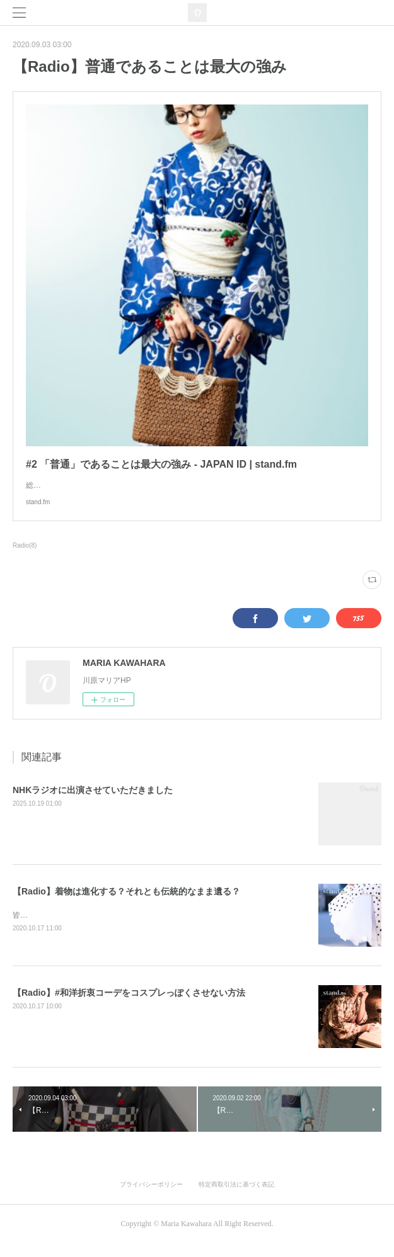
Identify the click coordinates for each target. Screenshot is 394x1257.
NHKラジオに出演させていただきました (93, 803)
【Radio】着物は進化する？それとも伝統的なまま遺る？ (126, 904)
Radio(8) (25, 558)
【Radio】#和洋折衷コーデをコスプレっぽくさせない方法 (129, 1006)
